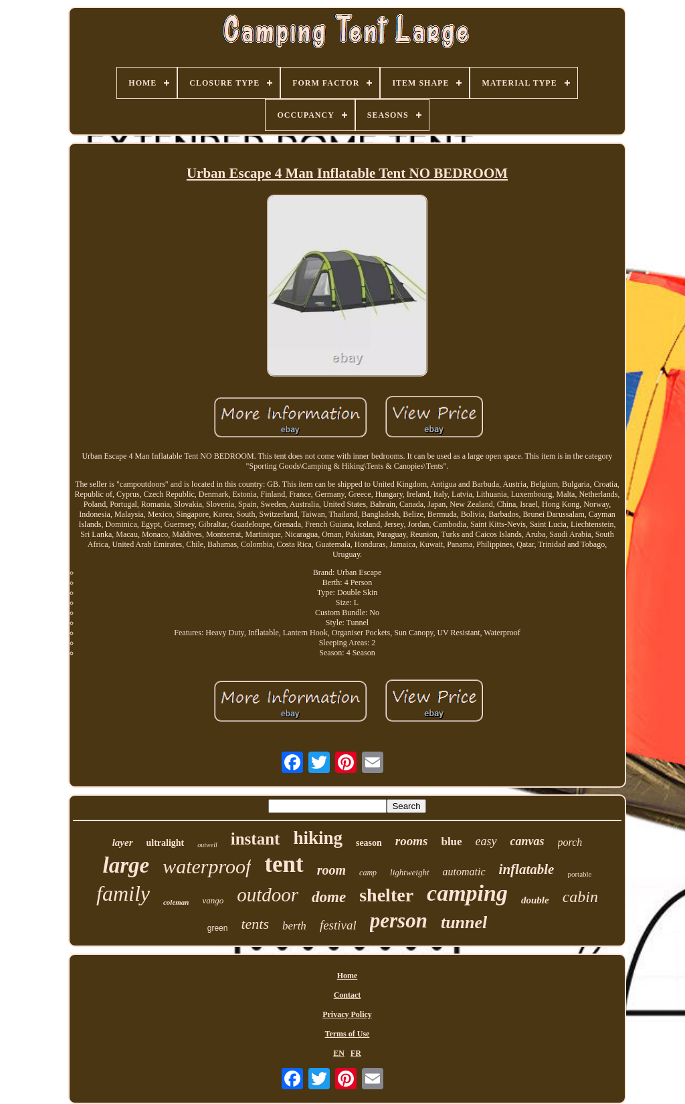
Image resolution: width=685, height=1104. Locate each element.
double (535, 900)
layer (122, 842)
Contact (347, 995)
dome (329, 897)
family (123, 893)
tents (255, 923)
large (126, 865)
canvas (527, 841)
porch (570, 842)
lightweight (409, 872)
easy (486, 841)
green (217, 928)
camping (467, 893)
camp (368, 872)
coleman (176, 902)
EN (339, 1053)
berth (294, 925)
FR (356, 1053)
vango (212, 900)
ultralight (165, 843)
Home (347, 975)
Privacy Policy (347, 1014)
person (398, 920)
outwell (207, 845)
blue (451, 841)
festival (338, 925)
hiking (317, 838)
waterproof (207, 866)
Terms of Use (347, 1033)
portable (579, 874)
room (331, 870)
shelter (386, 895)
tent (283, 864)
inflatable (527, 869)
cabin (580, 896)
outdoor (267, 894)
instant (255, 839)
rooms (411, 841)
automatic (464, 871)
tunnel (464, 922)
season (369, 843)
